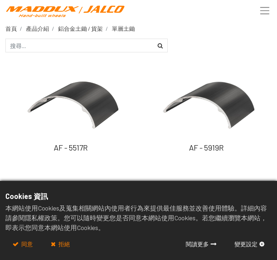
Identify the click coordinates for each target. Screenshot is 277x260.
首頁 (11, 28)
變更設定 (246, 243)
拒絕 (63, 243)
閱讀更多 (197, 243)
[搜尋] (160, 45)
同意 (26, 243)
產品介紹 (37, 28)
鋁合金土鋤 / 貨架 (80, 28)
